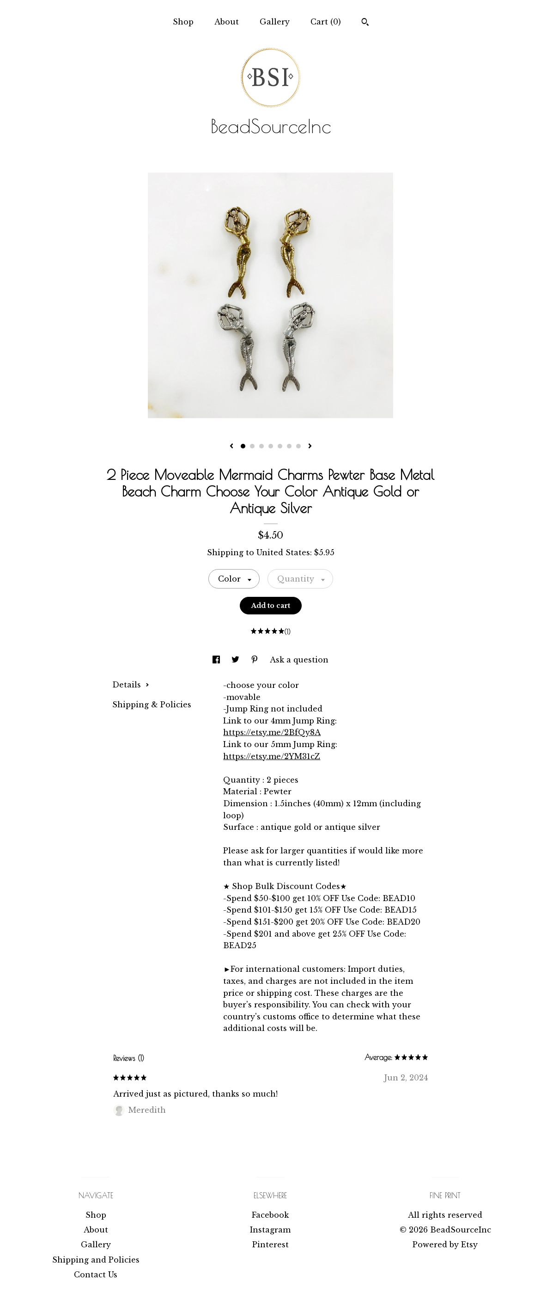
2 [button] (252, 446)
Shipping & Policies (151, 704)
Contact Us (95, 1274)
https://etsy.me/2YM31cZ (271, 756)
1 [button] (243, 446)
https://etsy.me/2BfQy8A (272, 732)
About (226, 21)
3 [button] (261, 446)
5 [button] (280, 446)
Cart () (325, 21)
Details (130, 684)
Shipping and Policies (96, 1259)
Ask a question (299, 659)
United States (283, 552)
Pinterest (270, 1244)
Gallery (275, 21)
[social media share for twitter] (236, 659)
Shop (183, 21)
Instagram (270, 1229)
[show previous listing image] (231, 446)
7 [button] (298, 446)
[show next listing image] (310, 446)
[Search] (365, 23)
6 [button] (289, 446)
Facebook (270, 1215)
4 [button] (270, 446)
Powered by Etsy (445, 1244)
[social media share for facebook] (217, 659)
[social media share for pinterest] (256, 659)
